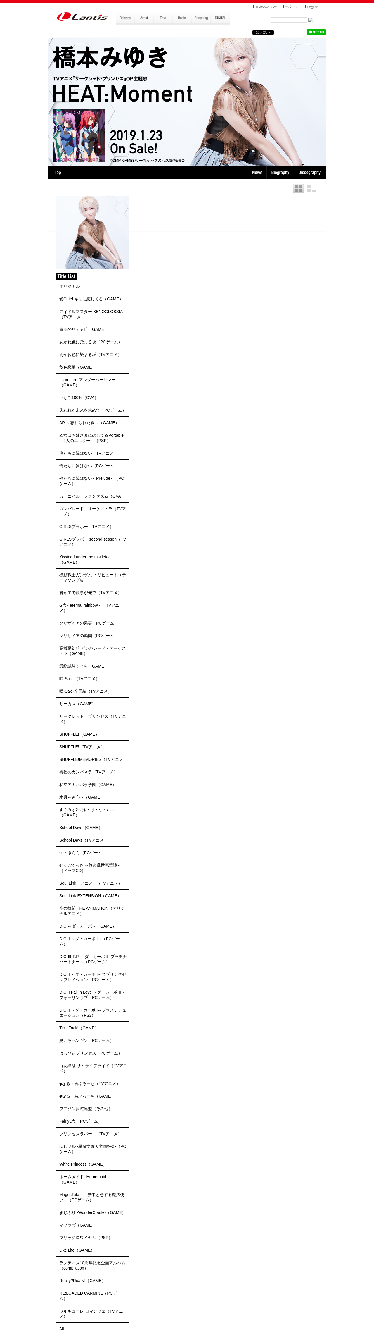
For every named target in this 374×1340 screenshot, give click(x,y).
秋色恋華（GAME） (77, 367)
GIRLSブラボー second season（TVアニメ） (92, 542)
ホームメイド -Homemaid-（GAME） (83, 1179)
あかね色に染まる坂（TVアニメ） (90, 354)
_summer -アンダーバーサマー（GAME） (87, 382)
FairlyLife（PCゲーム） (80, 1121)
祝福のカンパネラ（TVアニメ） (88, 772)
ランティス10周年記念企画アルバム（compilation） (92, 1265)
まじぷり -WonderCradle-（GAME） (92, 1212)
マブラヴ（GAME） (77, 1225)
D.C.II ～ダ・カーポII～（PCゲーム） (89, 941)
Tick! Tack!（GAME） (79, 1028)
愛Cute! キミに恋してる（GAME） (91, 299)
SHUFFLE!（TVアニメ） (82, 746)
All (61, 1329)
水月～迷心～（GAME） (81, 797)
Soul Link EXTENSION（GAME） (90, 895)
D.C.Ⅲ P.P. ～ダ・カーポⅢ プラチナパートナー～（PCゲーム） (93, 959)
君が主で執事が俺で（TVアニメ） (90, 592)
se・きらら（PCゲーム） (82, 852)
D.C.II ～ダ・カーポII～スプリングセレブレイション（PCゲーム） (92, 977)
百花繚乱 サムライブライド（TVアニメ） (93, 1068)
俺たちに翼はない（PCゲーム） (88, 465)
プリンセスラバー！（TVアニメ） (90, 1133)
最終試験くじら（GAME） (83, 666)
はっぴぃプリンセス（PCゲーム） (90, 1053)
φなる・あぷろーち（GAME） (87, 1096)
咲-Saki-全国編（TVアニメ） (85, 691)
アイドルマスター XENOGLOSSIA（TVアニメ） (91, 314)
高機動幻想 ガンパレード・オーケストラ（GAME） (92, 651)
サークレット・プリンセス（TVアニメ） (92, 719)
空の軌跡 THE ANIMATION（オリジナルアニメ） (92, 911)
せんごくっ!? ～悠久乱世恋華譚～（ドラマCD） (90, 868)
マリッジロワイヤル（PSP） (85, 1237)
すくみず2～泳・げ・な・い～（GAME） (87, 812)
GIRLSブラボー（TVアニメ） (86, 526)
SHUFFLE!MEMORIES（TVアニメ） (93, 759)
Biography (281, 172)
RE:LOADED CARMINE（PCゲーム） (90, 1296)
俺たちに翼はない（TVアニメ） (88, 453)
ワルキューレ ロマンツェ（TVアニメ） (91, 1314)
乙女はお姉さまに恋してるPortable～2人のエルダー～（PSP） (91, 438)
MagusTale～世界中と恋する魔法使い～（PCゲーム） (91, 1197)
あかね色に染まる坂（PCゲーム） (90, 342)
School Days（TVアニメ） (83, 840)
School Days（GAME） (81, 827)
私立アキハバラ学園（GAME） (87, 784)
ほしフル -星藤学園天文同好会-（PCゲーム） (92, 1149)
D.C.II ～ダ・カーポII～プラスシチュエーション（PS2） (92, 1013)
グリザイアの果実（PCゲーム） (88, 623)
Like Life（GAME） (77, 1250)
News (257, 172)
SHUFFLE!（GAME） (79, 734)
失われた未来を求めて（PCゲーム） (92, 410)
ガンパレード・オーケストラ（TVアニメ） (92, 511)
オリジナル (69, 286)
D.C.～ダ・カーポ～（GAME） (87, 926)
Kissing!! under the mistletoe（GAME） (85, 560)
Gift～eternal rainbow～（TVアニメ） (89, 608)
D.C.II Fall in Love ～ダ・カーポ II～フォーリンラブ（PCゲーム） (92, 995)
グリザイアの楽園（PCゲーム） (88, 635)
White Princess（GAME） (83, 1164)
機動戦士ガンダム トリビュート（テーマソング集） (92, 577)
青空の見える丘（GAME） (83, 329)
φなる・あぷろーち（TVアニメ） (89, 1083)
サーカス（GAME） (77, 703)
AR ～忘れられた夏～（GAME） (89, 422)
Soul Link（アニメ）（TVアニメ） (90, 883)
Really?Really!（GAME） (82, 1280)
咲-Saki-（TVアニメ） (79, 678)
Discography (310, 172)
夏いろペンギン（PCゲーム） (86, 1040)
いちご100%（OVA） (78, 397)
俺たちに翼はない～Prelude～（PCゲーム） (91, 481)
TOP (57, 172)
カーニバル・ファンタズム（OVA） (92, 496)
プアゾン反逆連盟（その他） (85, 1108)
